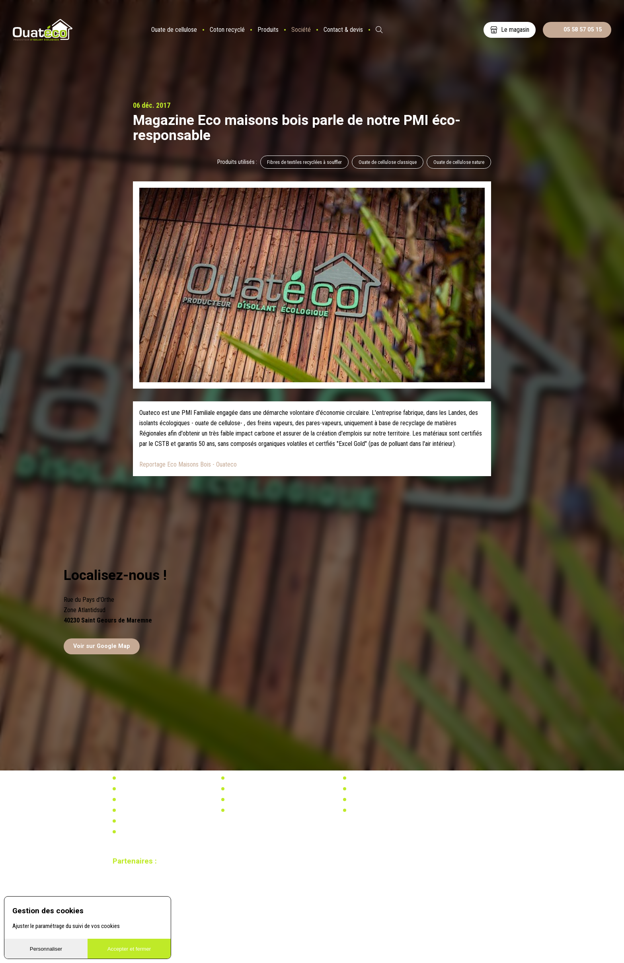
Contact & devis (343, 29)
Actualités (361, 778)
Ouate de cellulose (174, 29)
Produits (268, 29)
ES (400, 30)
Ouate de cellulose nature (458, 162)
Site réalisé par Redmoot (136, 893)
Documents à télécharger (147, 810)
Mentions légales (138, 831)
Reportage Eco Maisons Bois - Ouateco (188, 464)
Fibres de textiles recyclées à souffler (304, 162)
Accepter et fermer (129, 949)
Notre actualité (136, 778)
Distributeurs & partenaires (149, 799)
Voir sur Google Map (101, 646)
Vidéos (127, 821)
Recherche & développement (260, 799)
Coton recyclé (227, 29)
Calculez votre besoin (252, 810)
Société (301, 29)
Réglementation (245, 788)
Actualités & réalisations (255, 778)
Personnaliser (46, 949)
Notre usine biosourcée (145, 788)
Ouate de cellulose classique (388, 162)
